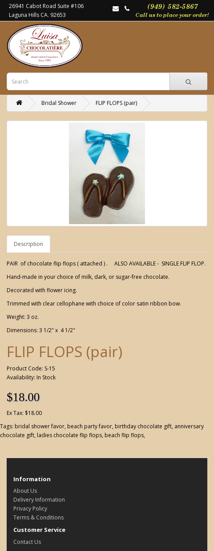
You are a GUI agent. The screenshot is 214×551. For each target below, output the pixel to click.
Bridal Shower (59, 103)
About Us (25, 491)
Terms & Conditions (38, 517)
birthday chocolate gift (143, 426)
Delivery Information (39, 499)
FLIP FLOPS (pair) (116, 103)
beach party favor (89, 426)
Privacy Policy (30, 508)
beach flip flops (124, 435)
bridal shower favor (40, 426)
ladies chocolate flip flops (69, 435)
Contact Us (27, 542)
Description (28, 244)
